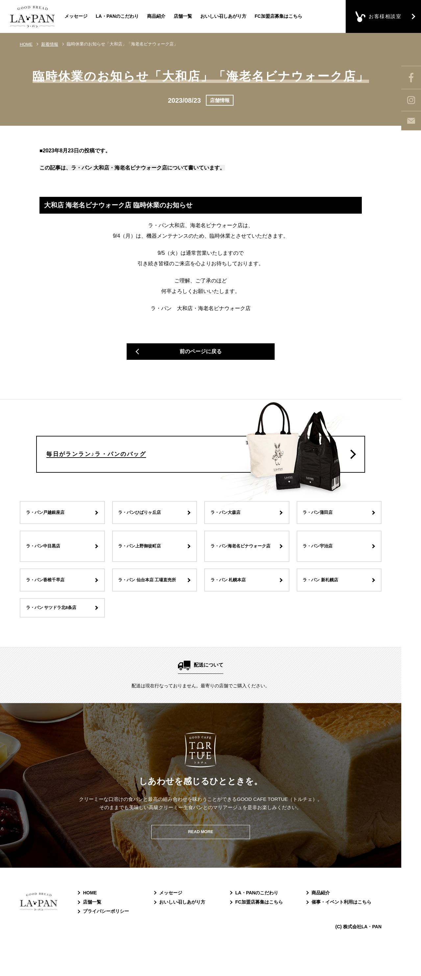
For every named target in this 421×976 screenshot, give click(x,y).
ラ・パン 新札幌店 (324, 601)
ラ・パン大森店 (228, 534)
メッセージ (75, 16)
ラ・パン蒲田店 (321, 534)
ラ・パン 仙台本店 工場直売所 (152, 601)
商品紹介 (156, 16)
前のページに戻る (200, 354)
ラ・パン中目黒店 (46, 567)
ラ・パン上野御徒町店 (144, 567)
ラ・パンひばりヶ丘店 (144, 534)
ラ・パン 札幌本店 (231, 601)
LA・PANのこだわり (117, 16)
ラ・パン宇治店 (321, 567)
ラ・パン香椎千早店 (49, 601)
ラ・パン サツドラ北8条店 (56, 631)
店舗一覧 (183, 16)
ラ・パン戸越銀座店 (49, 534)
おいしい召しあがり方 (223, 16)
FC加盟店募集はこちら (278, 16)
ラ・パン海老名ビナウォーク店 (243, 568)
